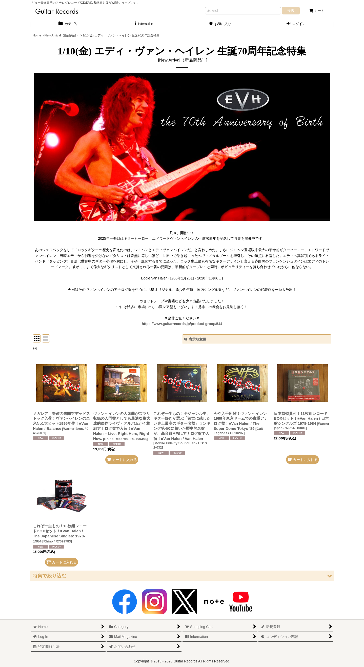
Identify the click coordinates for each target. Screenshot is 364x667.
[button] (144, 24)
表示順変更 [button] (195, 339)
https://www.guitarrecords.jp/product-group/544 (182, 324)
